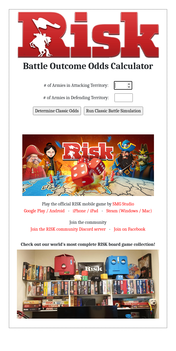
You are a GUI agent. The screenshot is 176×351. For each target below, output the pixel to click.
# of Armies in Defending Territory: (76, 97)
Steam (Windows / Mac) (129, 210)
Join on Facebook (130, 229)
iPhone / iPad (85, 210)
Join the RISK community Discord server (68, 229)
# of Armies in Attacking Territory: (76, 85)
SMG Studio (123, 204)
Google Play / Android (44, 210)
